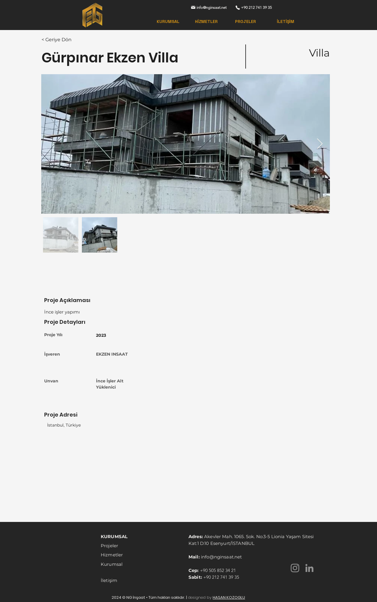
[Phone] (237, 7)
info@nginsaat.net (221, 557)
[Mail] (193, 7)
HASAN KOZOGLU (229, 597)
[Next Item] (319, 144)
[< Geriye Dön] (62, 39)
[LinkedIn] (309, 568)
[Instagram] (295, 568)
